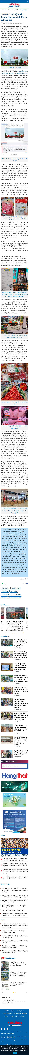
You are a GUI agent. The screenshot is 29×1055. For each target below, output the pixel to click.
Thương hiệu (20, 1011)
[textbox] (14, 766)
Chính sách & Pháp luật (20, 1013)
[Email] (7, 1029)
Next (23, 633)
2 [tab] (14, 633)
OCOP (6, 1016)
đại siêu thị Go (16, 588)
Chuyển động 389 (13, 9)
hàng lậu (4, 597)
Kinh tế (13, 1011)
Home (3, 9)
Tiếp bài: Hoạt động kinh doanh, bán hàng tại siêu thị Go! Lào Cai (14, 17)
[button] (27, 1)
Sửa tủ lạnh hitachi (6, 997)
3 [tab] (17, 633)
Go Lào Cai (14, 591)
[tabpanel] (15, 620)
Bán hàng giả (5, 588)
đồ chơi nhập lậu (6, 594)
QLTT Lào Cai (17, 594)
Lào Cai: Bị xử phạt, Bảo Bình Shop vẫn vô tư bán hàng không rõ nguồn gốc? (14, 623)
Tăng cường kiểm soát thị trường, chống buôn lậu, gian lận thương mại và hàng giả (21, 703)
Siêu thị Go (5, 591)
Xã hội (3, 920)
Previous (6, 633)
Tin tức (7, 1011)
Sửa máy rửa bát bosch (7, 1002)
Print (4, 584)
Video (3, 835)
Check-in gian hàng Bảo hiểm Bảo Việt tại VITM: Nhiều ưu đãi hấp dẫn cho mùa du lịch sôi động (15, 890)
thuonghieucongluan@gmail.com (12, 1040)
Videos (22, 1016)
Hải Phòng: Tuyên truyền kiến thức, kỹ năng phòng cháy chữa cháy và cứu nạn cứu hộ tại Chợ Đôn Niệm (15, 925)
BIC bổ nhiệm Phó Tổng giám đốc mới (13, 910)
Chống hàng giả (23, 9)
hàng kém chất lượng (15, 597)
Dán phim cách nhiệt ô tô (8, 1000)
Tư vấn (12, 1016)
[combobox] (14, 766)
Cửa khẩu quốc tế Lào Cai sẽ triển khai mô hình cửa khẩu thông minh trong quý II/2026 (21, 741)
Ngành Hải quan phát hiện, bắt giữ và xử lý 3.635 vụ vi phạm (21, 752)
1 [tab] (12, 633)
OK (15, 1052)
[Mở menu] (2, 1)
